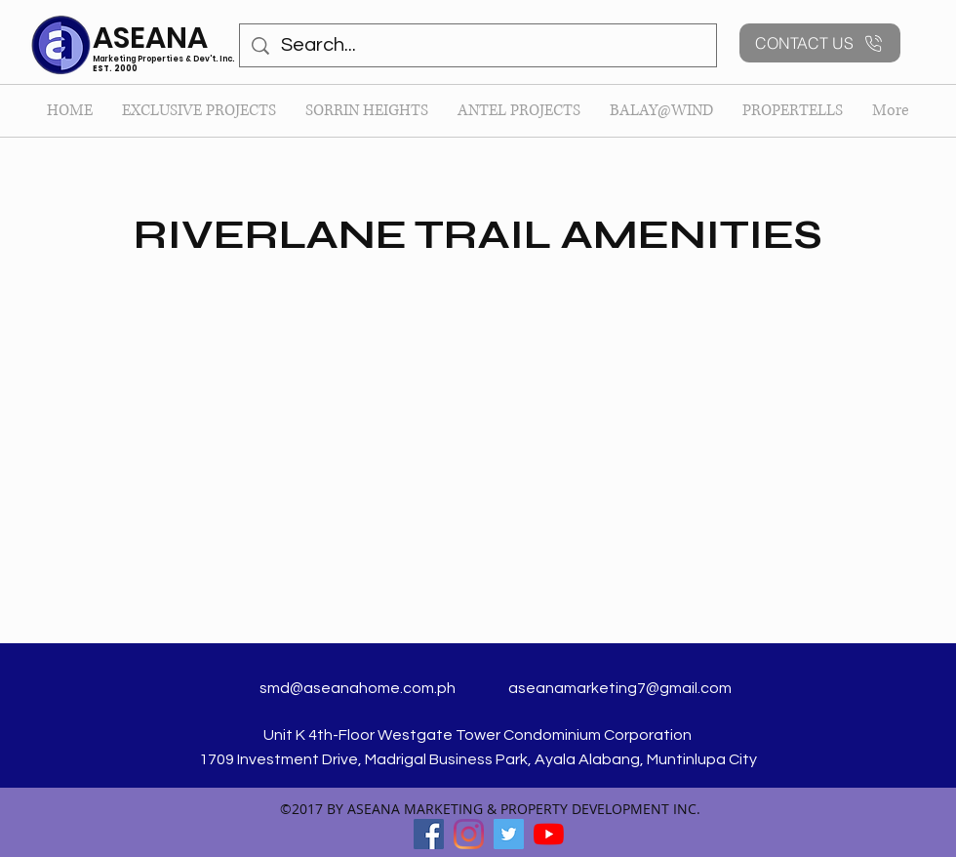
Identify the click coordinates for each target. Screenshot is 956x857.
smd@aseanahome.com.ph (357, 688)
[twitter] (509, 834)
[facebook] (429, 834)
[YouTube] (549, 834)
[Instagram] (469, 834)
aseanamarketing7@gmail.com (620, 688)
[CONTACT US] (819, 42)
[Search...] (478, 45)
